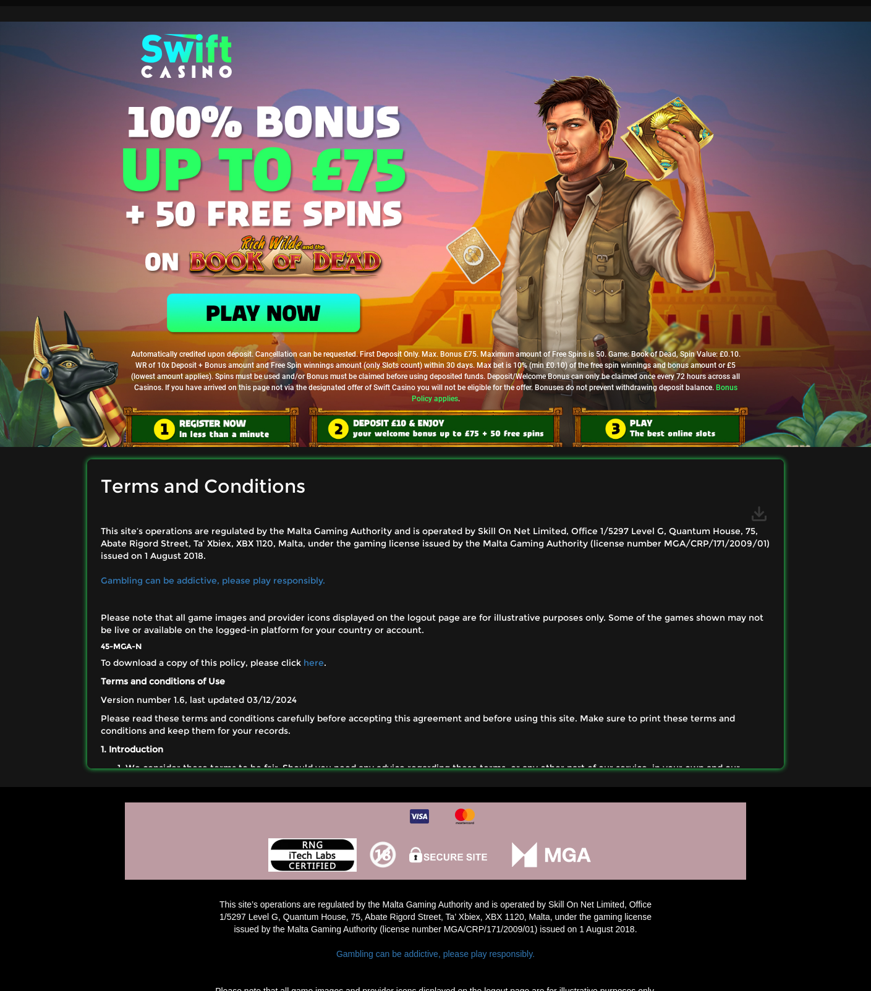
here (314, 662)
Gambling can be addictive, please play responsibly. (213, 580)
